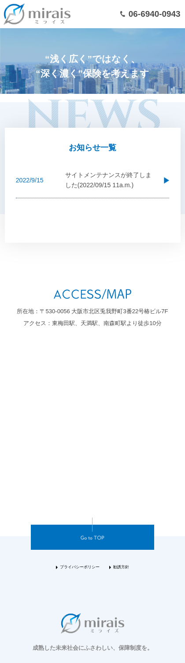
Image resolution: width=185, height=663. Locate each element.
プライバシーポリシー (80, 566)
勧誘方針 (121, 566)
